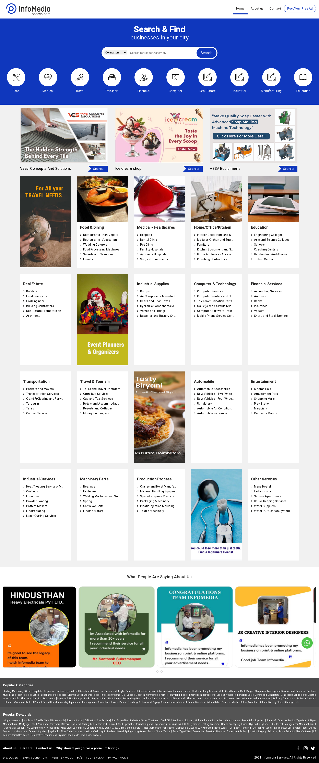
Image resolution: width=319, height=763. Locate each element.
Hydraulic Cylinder (259, 724)
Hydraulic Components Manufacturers (166, 306)
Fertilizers (110, 691)
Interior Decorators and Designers (220, 234)
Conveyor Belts (93, 506)
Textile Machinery (152, 511)
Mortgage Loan (27, 724)
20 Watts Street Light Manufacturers (121, 727)
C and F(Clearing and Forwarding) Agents (54, 398)
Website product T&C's (66, 757)
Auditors (260, 296)
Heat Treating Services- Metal (46, 486)
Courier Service (36, 413)
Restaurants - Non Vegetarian (103, 234)
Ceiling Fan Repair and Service (99, 724)
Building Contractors (40, 306)
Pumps (145, 291)
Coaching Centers (266, 249)
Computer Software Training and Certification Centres (234, 310)
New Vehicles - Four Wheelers (217, 398)
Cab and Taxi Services (98, 398)
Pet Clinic (146, 244)
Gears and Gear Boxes (155, 301)
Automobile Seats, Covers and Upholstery (257, 694)
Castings (32, 491)
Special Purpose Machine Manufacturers (168, 496)
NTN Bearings (51, 727)
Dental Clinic (148, 239)
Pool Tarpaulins (120, 720)
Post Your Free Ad (300, 8)
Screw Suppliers (71, 724)
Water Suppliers (265, 506)
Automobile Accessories (213, 389)
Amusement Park (266, 393)
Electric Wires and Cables (19, 702)
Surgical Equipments (154, 259)
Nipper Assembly (12, 720)
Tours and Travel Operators (101, 389)
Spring (87, 501)
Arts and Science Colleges (272, 239)
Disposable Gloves (186, 727)
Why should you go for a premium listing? (87, 748)
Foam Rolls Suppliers (253, 720)
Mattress (163, 698)
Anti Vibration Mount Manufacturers (171, 691)
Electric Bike (75, 694)
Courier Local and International (49, 694)
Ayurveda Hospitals (153, 254)
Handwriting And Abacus (271, 254)
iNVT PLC (183, 724)
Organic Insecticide (68, 735)
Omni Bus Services (96, 393)
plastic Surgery (258, 731)
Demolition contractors (202, 694)
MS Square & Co (91, 727)
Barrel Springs (125, 731)
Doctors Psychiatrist (67, 691)
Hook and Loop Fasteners (206, 691)
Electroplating (35, 511)
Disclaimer (10, 757)
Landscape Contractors (293, 694)
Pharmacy (26, 698)
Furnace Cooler (75, 720)
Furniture (203, 244)
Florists (88, 259)
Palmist (164, 694)
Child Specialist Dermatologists (135, 724)
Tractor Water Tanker (159, 731)
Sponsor (99, 168)
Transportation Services (42, 393)
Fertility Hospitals (152, 249)
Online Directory (196, 702)
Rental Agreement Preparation (158, 727)
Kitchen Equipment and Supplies (219, 249)
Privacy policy (118, 757)
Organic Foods (91, 694)
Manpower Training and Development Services (280, 691)
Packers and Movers (40, 389)
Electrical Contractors (147, 694)
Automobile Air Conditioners (216, 408)
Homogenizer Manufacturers (299, 724)
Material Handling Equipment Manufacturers (170, 491)
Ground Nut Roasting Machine (209, 731)
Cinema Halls (263, 389)
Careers (26, 748)
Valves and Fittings (153, 310)
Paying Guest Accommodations (169, 702)
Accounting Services (268, 291)
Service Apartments (267, 496)
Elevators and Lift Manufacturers (204, 698)
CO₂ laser (276, 724)
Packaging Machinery (154, 501)
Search (206, 53)
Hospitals (146, 234)
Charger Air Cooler (262, 727)
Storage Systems (111, 694)
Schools (259, 244)
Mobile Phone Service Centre (216, 315)
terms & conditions (34, 757)
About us (257, 8)
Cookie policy (95, 757)
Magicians (261, 408)
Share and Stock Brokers (271, 315)
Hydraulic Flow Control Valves (65, 731)
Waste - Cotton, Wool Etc (245, 702)
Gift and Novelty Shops (271, 702)
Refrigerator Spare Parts (287, 727)
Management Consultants (97, 702)
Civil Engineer (35, 301)
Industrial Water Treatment (144, 720)
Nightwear (140, 731)
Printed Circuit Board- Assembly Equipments (58, 702)
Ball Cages (127, 694)
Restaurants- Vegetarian (100, 239)
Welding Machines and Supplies (104, 496)
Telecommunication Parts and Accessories (226, 301)
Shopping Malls (264, 398)
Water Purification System (272, 511)
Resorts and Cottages (98, 408)
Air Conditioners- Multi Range (237, 691)
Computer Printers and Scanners (219, 296)
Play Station (262, 403)
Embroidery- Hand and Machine (140, 698)
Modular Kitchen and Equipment (218, 239)
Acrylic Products (126, 691)
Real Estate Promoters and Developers (52, 310)
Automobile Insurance (212, 413)
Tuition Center (263, 259)
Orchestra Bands (265, 413)
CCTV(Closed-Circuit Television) (218, 306)
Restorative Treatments (43, 735)
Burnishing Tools (179, 694)
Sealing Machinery (13, 691)
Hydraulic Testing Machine (205, 724)
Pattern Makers (36, 506)
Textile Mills (24, 694)
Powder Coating (37, 501)
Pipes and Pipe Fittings (69, 698)
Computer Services (210, 291)
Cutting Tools (292, 702)
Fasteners (90, 491)
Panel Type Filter (182, 731)
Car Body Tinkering (240, 727)
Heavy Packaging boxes (234, 724)
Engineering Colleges (268, 234)
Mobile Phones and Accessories (253, 698)
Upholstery (204, 403)
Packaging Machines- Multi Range (102, 698)
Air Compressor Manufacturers (161, 296)
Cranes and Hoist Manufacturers (162, 486)
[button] (157, 671)
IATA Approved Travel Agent (213, 727)
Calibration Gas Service (97, 720)
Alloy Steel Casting (71, 727)
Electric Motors (93, 511)
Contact (275, 8)
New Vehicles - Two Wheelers (217, 393)
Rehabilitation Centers (218, 702)
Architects (33, 315)
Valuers (259, 310)
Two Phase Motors (91, 735)
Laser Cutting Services (41, 515)
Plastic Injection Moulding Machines (164, 506)
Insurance (261, 306)
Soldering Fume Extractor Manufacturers (289, 731)
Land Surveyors (36, 296)
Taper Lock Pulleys (237, 731)
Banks (258, 301)
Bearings (89, 486)
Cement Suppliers (38, 731)
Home (240, 8)
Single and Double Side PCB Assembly (44, 720)
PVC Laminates (34, 727)
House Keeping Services (270, 501)
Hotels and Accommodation (102, 403)
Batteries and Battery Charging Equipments (169, 315)
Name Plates (119, 702)
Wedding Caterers (95, 244)
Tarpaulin (32, 403)
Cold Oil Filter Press (172, 720)
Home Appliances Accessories (217, 254)
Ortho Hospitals (33, 691)
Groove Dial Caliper (13, 727)
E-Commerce (144, 691)
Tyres (30, 408)
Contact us (44, 748)
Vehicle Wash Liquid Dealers (100, 731)
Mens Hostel (262, 486)
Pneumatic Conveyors (48, 724)
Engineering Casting (165, 724)
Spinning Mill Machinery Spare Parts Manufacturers (212, 720)
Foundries (33, 496)
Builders (31, 291)
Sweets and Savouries (98, 254)
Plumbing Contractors (212, 259)
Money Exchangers (96, 413)
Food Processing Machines (101, 249)
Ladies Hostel (263, 491)
